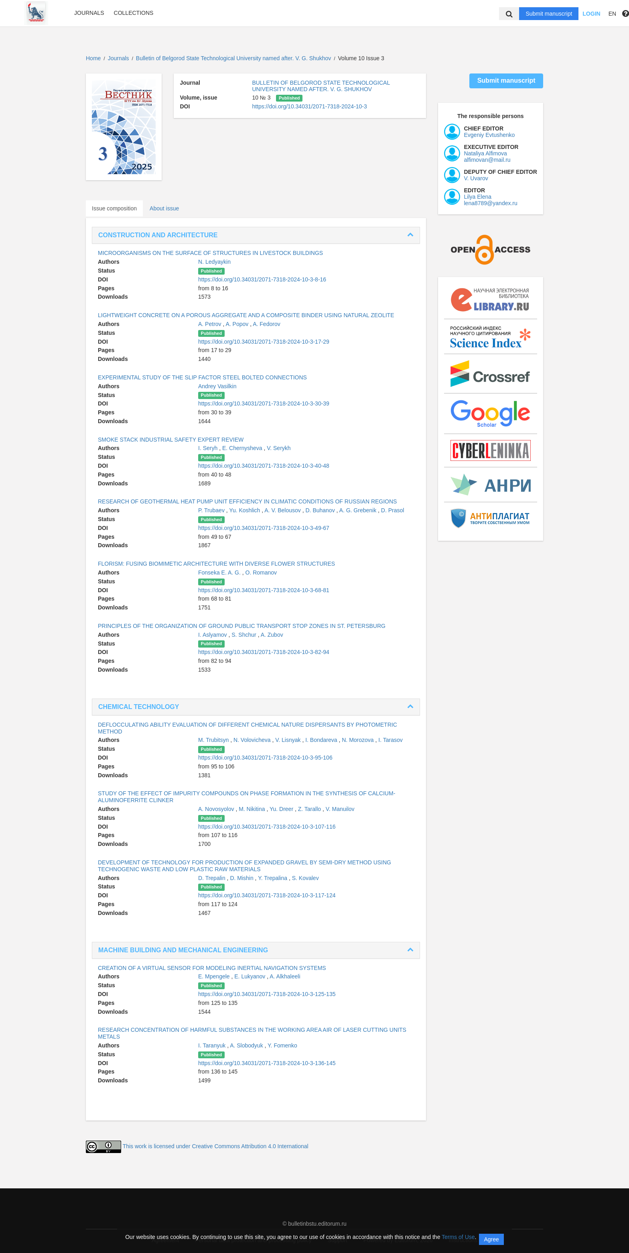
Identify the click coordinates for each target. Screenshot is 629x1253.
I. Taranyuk (212, 1045)
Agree (491, 1239)
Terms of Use (458, 1237)
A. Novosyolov (216, 809)
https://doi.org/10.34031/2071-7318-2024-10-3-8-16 (262, 279)
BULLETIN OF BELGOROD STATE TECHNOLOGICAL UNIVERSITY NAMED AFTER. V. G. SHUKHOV (321, 85)
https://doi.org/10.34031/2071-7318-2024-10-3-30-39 (263, 403)
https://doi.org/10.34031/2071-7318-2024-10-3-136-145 (266, 1063)
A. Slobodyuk (247, 1045)
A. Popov (237, 324)
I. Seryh (208, 448)
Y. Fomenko (282, 1045)
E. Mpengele (214, 976)
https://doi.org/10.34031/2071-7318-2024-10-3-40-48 (263, 465)
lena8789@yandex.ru (490, 203)
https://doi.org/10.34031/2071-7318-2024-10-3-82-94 (263, 652)
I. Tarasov (390, 740)
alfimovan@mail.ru (487, 160)
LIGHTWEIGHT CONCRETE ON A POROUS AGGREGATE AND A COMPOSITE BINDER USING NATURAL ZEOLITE (246, 315)
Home (93, 58)
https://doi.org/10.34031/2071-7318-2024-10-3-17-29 (263, 341)
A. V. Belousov (283, 510)
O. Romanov (261, 572)
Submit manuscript (549, 13)
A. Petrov (210, 324)
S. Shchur (244, 635)
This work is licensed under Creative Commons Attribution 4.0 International (215, 1146)
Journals (89, 13)
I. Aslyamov (213, 635)
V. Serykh (278, 448)
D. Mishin (242, 878)
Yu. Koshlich (245, 510)
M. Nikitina (252, 809)
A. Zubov (272, 635)
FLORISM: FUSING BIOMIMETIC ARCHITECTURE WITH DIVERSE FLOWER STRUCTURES (216, 563)
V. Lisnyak (288, 740)
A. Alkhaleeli (285, 976)
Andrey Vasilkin (217, 386)
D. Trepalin (212, 878)
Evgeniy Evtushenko (489, 135)
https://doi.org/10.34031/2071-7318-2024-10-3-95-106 (265, 757)
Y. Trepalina (273, 878)
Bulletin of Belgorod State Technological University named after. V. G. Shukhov (234, 58)
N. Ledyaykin (214, 262)
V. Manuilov (340, 809)
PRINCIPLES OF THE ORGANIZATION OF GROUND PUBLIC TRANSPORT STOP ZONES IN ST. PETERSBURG (242, 626)
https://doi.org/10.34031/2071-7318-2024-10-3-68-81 (263, 590)
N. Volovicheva (252, 740)
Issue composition (114, 208)
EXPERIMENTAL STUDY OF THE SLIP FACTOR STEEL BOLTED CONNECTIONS (202, 377)
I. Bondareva (322, 740)
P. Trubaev (212, 510)
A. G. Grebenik (358, 510)
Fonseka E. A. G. (220, 572)
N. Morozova (358, 740)
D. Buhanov (321, 510)
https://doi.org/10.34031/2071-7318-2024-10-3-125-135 (266, 994)
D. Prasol (392, 510)
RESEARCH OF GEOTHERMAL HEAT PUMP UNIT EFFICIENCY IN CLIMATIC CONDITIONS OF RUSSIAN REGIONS (247, 501)
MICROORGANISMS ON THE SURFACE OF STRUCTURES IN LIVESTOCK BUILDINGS (210, 253)
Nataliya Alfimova (485, 153)
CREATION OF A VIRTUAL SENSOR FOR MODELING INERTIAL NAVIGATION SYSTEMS (212, 968)
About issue (164, 208)
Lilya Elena (478, 197)
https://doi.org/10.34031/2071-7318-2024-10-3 (309, 106)
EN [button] (612, 13)
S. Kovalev (305, 878)
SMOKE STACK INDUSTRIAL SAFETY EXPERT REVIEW (170, 439)
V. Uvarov (476, 178)
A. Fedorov (266, 324)
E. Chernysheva (243, 448)
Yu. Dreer (282, 809)
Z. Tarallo (310, 809)
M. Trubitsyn (214, 740)
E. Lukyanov (250, 976)
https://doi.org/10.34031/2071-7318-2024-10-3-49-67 (263, 528)
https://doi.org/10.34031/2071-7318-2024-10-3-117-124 (266, 895)
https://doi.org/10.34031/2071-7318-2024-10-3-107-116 (266, 826)
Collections (134, 13)
